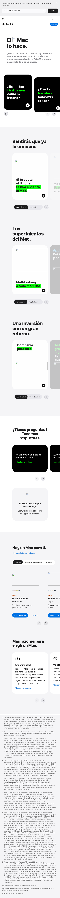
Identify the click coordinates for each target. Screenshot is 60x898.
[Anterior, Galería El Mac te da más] (16, 302)
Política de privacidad (9, 895)
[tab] (21, 207)
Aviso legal (21, 895)
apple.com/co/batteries (47, 753)
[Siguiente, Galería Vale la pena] (39, 397)
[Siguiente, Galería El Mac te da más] (40, 302)
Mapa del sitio (31, 895)
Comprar (54, 24)
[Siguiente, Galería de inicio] (40, 207)
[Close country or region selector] (57, 3)
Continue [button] (52, 11)
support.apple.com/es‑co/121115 (14, 726)
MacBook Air (8, 24)
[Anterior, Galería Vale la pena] (17, 397)
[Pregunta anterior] (47, 114)
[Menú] (57, 18)
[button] (24, 10)
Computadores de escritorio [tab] (33, 562)
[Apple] (3, 18)
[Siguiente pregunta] (54, 114)
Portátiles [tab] (18, 562)
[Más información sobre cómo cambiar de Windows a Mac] (24, 462)
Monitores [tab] (49, 562)
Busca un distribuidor (8, 885)
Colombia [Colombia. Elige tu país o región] (5, 889)
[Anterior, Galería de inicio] (16, 207)
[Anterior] (37, 644)
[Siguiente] (43, 644)
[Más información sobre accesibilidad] (23, 631)
